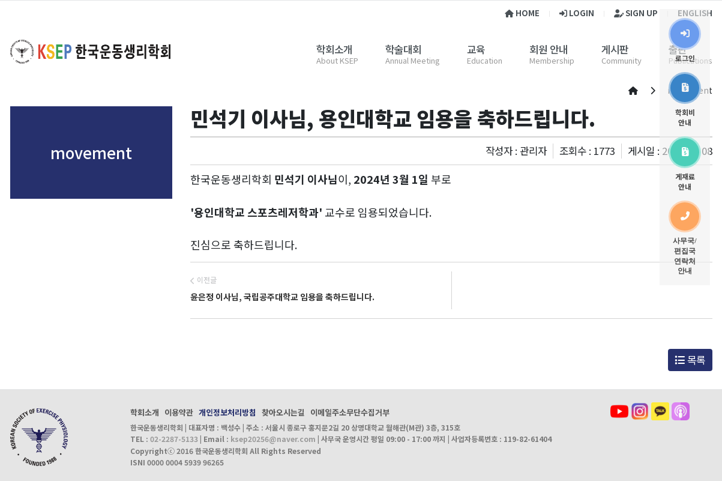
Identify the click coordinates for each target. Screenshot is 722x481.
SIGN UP (636, 13)
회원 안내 (548, 49)
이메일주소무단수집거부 (350, 412)
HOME (522, 13)
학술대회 (403, 49)
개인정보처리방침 (227, 412)
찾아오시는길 (283, 412)
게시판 (614, 49)
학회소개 (334, 49)
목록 (690, 359)
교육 (476, 49)
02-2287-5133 (174, 439)
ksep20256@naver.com (273, 439)
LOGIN (576, 13)
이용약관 (178, 412)
